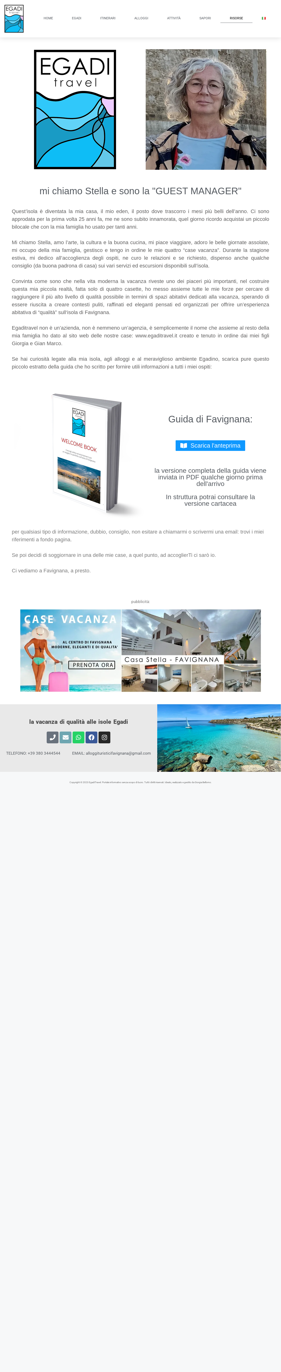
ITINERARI (108, 18)
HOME (48, 18)
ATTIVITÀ (174, 18)
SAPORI (205, 18)
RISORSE (236, 18)
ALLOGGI (141, 18)
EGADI (76, 18)
